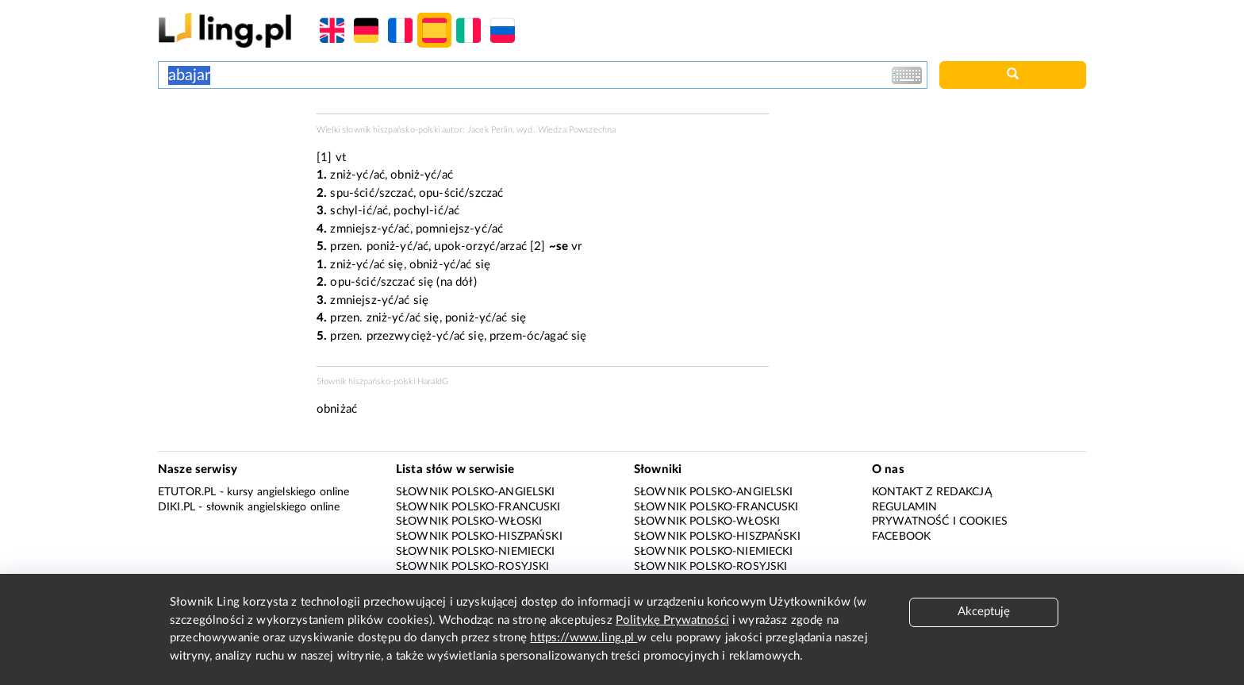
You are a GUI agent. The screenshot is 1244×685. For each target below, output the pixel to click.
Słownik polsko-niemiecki (475, 551)
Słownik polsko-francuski (478, 507)
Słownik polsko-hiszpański (479, 536)
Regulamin (904, 507)
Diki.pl (176, 507)
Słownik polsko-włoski (469, 521)
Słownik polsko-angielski (475, 492)
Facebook (901, 536)
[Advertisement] (229, 173)
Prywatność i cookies (940, 521)
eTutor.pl (187, 492)
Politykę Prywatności (672, 620)
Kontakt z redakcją (932, 492)
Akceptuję (984, 612)
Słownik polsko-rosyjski (472, 566)
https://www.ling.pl (583, 638)
